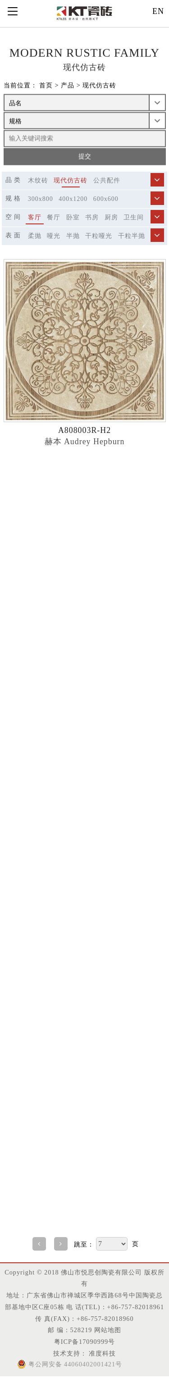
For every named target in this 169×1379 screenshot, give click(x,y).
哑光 (53, 235)
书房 (92, 217)
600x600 (106, 199)
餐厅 (53, 217)
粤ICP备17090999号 (84, 1341)
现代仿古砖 (99, 85)
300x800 (40, 199)
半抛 (73, 235)
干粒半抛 (131, 235)
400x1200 (73, 199)
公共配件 (106, 180)
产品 (67, 85)
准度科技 (101, 1353)
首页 (46, 85)
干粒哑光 (98, 235)
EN (158, 11)
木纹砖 (38, 180)
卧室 (73, 217)
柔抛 (34, 235)
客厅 (34, 217)
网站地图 (107, 1329)
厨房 (111, 217)
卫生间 (133, 217)
